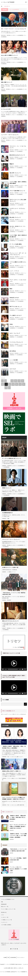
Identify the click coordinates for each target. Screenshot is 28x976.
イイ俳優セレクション (11, 571)
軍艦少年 (12, 164)
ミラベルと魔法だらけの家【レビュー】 (18, 262)
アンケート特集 (10, 778)
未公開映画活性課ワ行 (7, 512)
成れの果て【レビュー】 (15, 172)
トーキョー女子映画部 (9, 964)
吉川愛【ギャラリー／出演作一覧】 (10, 567)
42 (23, 384)
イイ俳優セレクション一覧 (6, 919)
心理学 (18, 805)
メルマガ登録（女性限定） (6, 924)
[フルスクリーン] (25, 669)
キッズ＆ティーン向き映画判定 (17, 35)
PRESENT (9, 600)
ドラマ (2, 914)
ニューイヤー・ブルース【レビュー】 (10, 134)
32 (12, 380)
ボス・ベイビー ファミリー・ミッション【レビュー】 (13, 28)
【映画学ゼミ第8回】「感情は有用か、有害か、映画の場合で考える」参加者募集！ (14, 747)
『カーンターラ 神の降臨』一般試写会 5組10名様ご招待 (18, 858)
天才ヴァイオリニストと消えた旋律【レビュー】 (18, 200)
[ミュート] (22, 669)
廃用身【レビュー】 (7, 488)
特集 (8, 518)
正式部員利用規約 (13, 957)
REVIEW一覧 (3, 912)
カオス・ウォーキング (15, 333)
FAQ (8, 957)
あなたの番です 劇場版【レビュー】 (9, 55)
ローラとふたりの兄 (5, 109)
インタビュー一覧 (4, 917)
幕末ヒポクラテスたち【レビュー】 (10, 621)
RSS (17, 949)
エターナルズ (13, 368)
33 (15, 380)
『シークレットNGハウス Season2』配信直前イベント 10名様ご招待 (18, 868)
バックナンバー (4, 922)
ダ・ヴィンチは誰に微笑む (16, 244)
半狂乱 (11, 324)
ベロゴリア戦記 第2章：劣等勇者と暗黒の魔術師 (18, 182)
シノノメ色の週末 (14, 360)
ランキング (16, 778)
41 (20, 384)
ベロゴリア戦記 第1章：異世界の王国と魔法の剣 (18, 236)
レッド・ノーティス (14, 270)
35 (22, 380)
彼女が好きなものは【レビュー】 (17, 155)
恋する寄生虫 (13, 351)
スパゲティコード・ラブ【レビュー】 (17, 209)
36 (2, 384)
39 (13, 384)
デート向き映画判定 (18, 151)
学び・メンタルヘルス (11, 756)
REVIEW (8, 35)
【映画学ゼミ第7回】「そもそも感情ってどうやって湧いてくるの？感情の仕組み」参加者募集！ (18, 835)
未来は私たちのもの (14, 297)
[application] (14, 663)
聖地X (11, 288)
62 (6, 387)
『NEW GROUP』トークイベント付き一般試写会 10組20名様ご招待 (13, 593)
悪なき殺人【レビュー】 (15, 217)
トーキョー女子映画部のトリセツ (7, 899)
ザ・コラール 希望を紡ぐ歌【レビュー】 (11, 458)
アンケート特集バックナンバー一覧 (8, 909)
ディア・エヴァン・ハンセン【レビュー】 (18, 280)
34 (19, 380)
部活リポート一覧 (4, 906)
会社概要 (5, 957)
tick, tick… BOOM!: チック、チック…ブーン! (17, 227)
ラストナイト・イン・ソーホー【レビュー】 (18, 147)
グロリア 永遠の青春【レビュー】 (17, 190)
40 (16, 384)
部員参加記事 (3, 904)
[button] (14, 663)
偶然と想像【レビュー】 (6, 82)
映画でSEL (22, 805)
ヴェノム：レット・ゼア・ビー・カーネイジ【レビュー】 (18, 253)
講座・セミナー (20, 756)
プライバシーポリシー (20, 957)
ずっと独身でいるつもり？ (16, 315)
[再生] (3, 669)
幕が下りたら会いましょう (16, 306)
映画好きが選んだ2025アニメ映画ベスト (11, 771)
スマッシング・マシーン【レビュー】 (11, 539)
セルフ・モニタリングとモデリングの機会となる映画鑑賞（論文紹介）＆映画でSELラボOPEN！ (13, 798)
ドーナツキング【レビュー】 (16, 342)
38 (9, 384)
